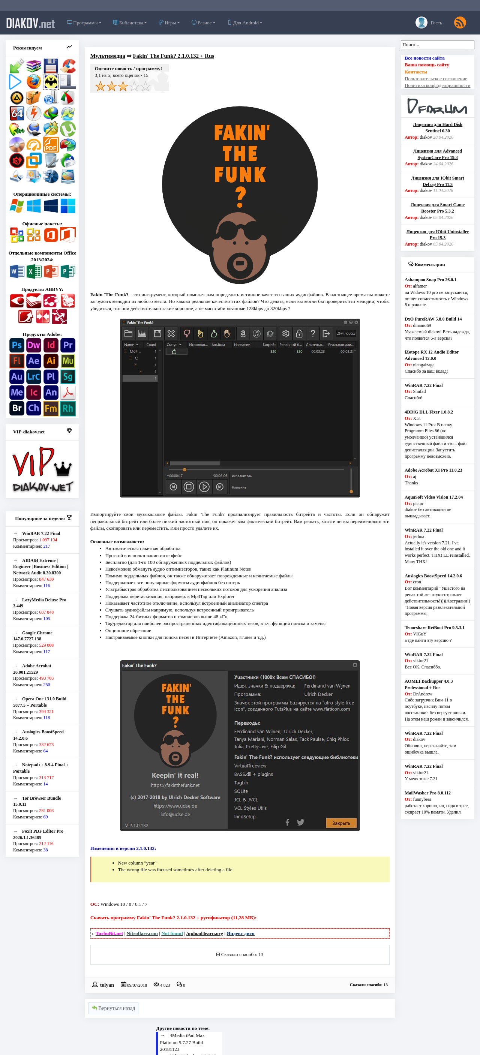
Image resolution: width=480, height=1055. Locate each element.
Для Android (243, 22)
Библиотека (128, 22)
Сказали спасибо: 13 (242, 954)
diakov (30, 23)
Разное (202, 22)
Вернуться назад (113, 1008)
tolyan (107, 984)
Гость (429, 22)
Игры (167, 22)
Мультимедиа (107, 56)
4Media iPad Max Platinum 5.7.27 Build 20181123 (182, 1042)
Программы (82, 22)
